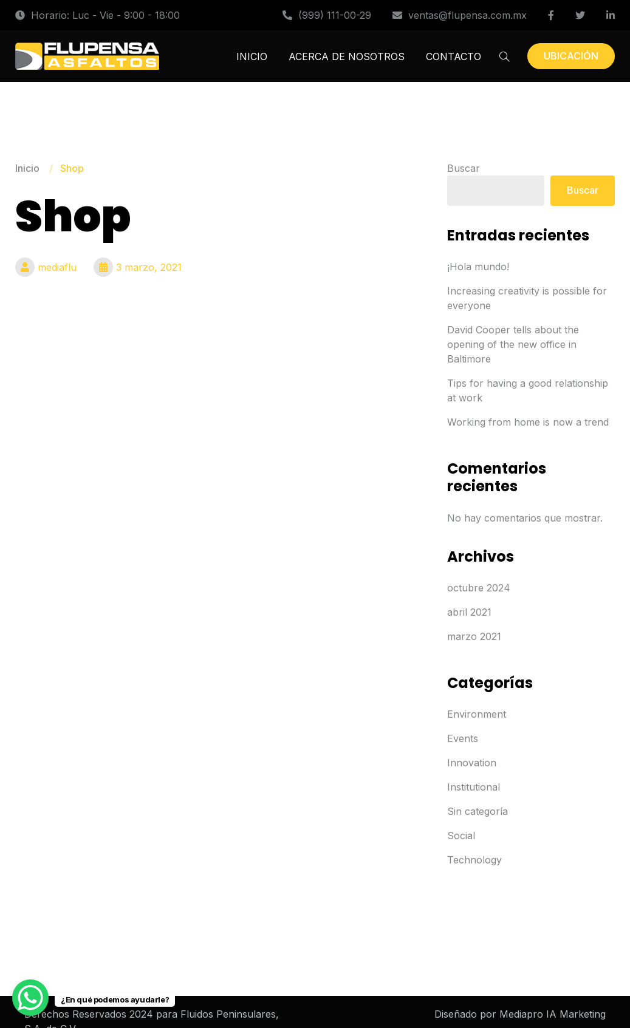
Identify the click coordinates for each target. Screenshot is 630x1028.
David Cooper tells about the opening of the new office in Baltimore (513, 344)
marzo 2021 (474, 636)
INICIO (251, 56)
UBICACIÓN (571, 56)
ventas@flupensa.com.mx (459, 15)
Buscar (463, 168)
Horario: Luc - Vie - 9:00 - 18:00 (97, 15)
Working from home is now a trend (528, 422)
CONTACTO (453, 56)
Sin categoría (477, 811)
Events (462, 738)
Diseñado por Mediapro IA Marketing (520, 1014)
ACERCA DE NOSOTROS (347, 56)
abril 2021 (469, 612)
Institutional (473, 787)
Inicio (27, 168)
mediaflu (46, 266)
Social (461, 835)
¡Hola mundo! (478, 266)
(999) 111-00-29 (326, 15)
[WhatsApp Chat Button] (30, 997)
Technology (474, 860)
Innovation (471, 763)
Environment (476, 714)
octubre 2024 (478, 588)
